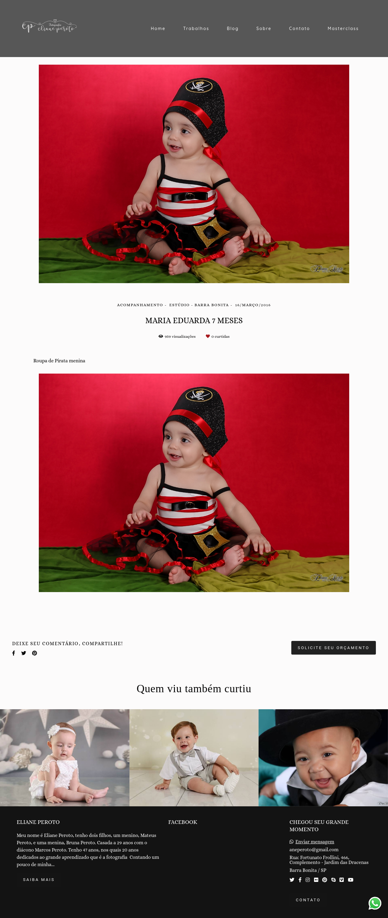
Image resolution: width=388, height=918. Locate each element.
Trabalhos (196, 28)
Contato (299, 28)
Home (158, 28)
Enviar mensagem (315, 841)
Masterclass (343, 28)
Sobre (264, 28)
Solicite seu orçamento (334, 647)
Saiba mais (39, 879)
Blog (233, 28)
